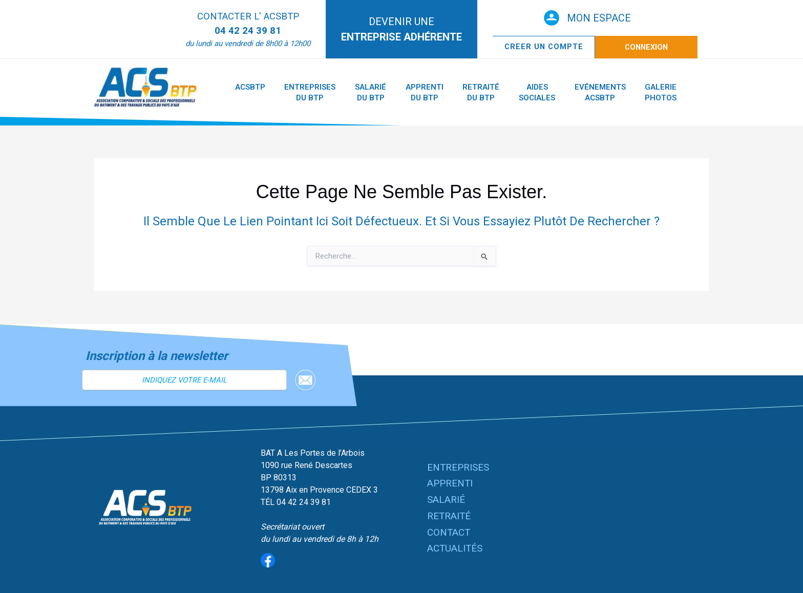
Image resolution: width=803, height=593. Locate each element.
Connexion (646, 47)
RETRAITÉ (449, 514)
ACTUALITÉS (455, 543)
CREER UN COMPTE (543, 47)
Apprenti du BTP (403, 92)
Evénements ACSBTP (561, 92)
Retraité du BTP (454, 92)
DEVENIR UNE (401, 29)
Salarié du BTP (355, 92)
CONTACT (449, 529)
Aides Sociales (504, 92)
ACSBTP (247, 87)
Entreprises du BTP (301, 92)
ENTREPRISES (458, 470)
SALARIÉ (446, 499)
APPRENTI (450, 485)
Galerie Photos (616, 92)
